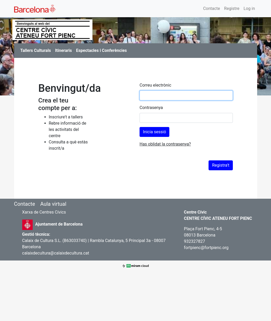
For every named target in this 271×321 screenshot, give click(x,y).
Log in (249, 8)
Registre (231, 8)
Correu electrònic (155, 85)
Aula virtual (53, 204)
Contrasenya (151, 107)
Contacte (211, 8)
